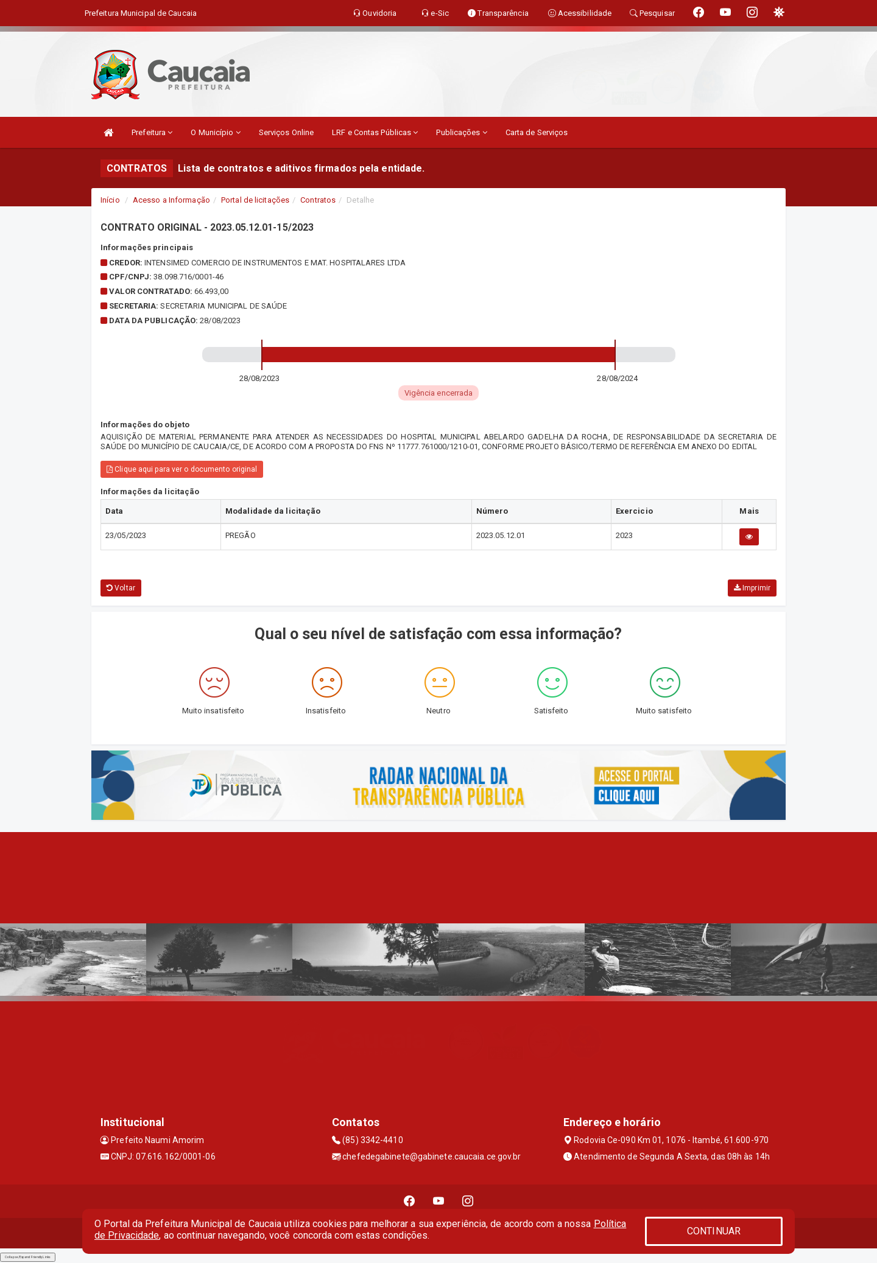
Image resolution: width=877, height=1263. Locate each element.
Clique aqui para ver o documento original (182, 469)
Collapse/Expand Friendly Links (28, 1257)
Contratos (318, 200)
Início (110, 200)
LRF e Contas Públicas (375, 132)
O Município (215, 132)
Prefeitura (152, 132)
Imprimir (752, 588)
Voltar (121, 588)
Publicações (461, 132)
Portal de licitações (255, 200)
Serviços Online (286, 132)
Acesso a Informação (171, 200)
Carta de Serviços (536, 132)
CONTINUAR (714, 1231)
